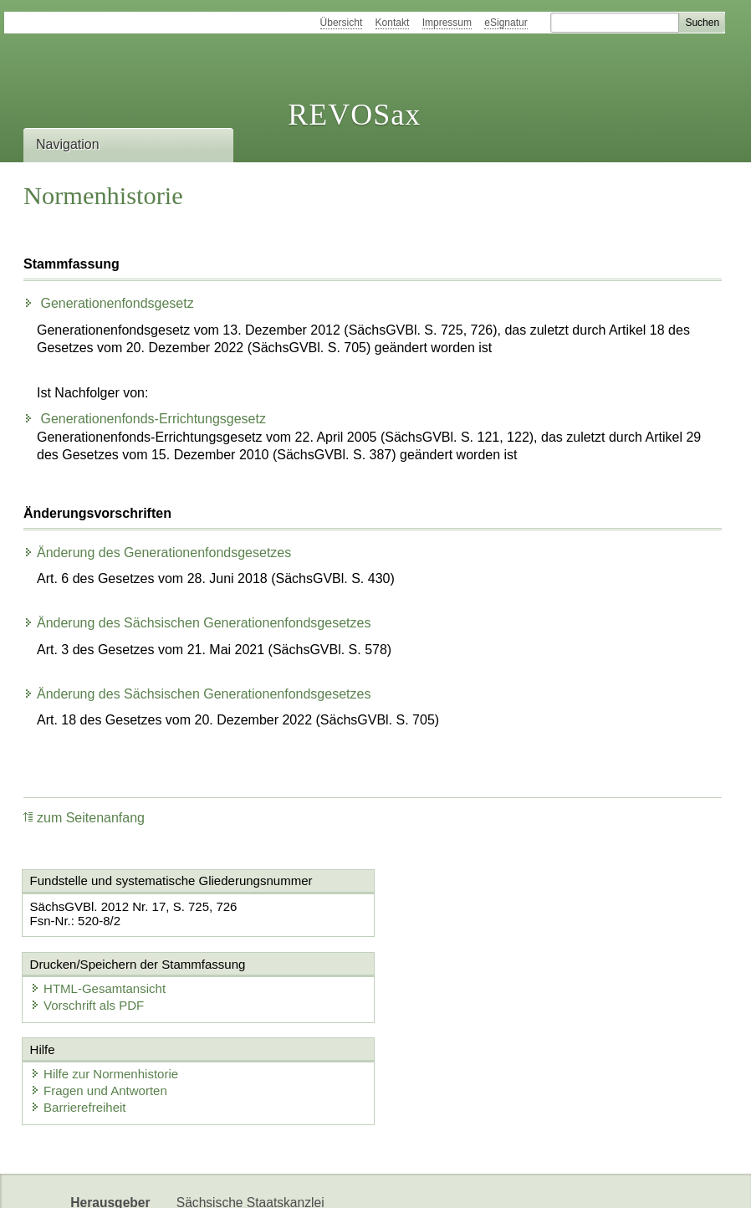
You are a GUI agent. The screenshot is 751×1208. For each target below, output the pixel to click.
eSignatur (505, 22)
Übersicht (341, 22)
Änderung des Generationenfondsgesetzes (157, 552)
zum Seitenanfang (84, 818)
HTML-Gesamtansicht (465, 905)
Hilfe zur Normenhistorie (105, 991)
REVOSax (354, 114)
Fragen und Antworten (99, 1008)
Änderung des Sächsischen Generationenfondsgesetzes (196, 623)
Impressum (447, 22)
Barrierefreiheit (78, 1024)
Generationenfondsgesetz (108, 303)
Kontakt (393, 22)
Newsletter (207, 1181)
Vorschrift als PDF (454, 922)
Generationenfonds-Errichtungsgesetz (144, 419)
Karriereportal (293, 1181)
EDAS (368, 1181)
